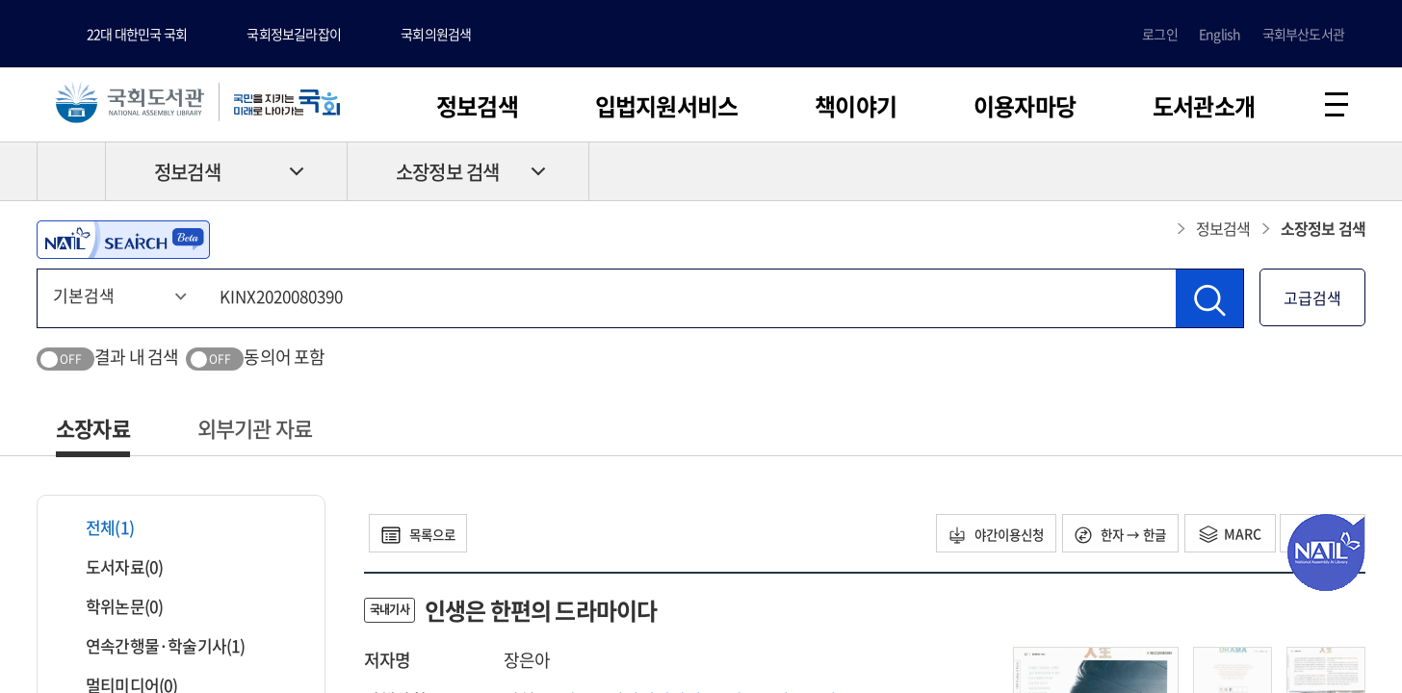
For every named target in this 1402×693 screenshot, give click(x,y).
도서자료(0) (112, 569)
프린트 (1283, 174)
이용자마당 (1025, 106)
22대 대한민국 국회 (137, 33)
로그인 (1160, 33)
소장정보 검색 (447, 175)
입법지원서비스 (666, 106)
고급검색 (1312, 300)
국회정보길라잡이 (294, 33)
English (1219, 33)
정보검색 (477, 106)
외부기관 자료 (254, 431)
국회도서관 (135, 103)
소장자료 (93, 431)
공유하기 (1351, 174)
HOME (71, 174)
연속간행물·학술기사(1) (154, 648)
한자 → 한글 (1107, 536)
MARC (1221, 536)
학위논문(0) (112, 609)
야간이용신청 (975, 536)
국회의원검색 (436, 33)
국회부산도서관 (1303, 33)
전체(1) (98, 530)
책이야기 (855, 106)
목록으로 (423, 536)
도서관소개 (1204, 106)
